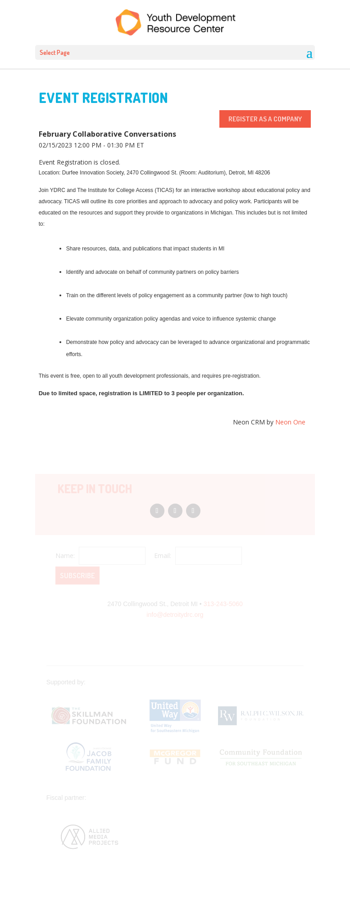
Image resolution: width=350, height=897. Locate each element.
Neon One (290, 422)
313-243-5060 (223, 603)
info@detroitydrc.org (174, 614)
